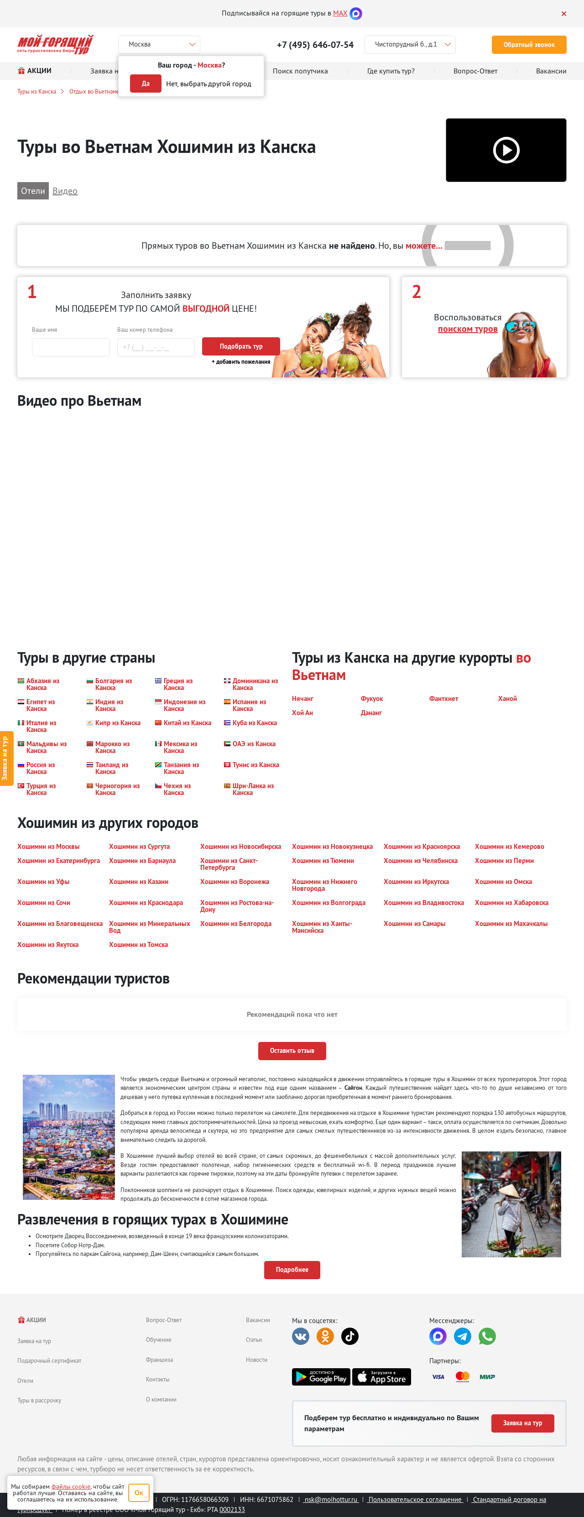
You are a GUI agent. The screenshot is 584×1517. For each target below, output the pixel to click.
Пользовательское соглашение (415, 1499)
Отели (25, 1380)
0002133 (232, 1509)
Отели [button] (33, 190)
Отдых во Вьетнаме (94, 91)
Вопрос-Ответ (164, 1319)
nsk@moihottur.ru (331, 1499)
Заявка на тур (34, 1340)
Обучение (159, 1339)
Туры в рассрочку (39, 1400)
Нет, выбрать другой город (208, 83)
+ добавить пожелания (241, 362)
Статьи (254, 1339)
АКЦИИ (31, 1320)
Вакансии (258, 1319)
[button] (506, 150)
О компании (161, 1399)
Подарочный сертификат (49, 1360)
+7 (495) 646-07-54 (315, 45)
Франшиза (159, 1359)
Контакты (158, 1379)
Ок (139, 1492)
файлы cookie (71, 1486)
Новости (256, 1359)
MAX (340, 12)
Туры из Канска (36, 91)
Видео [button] (65, 190)
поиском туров (468, 329)
